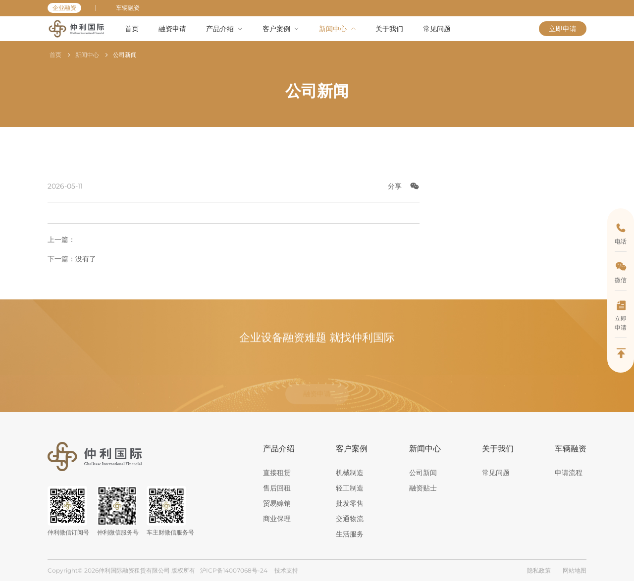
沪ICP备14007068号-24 (233, 570)
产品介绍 (279, 448)
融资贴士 (423, 488)
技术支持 (286, 570)
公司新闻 (125, 54)
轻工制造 (350, 488)
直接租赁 (277, 472)
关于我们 (498, 448)
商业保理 (277, 518)
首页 (55, 54)
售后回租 (277, 488)
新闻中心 (87, 54)
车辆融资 (128, 7)
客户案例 (352, 448)
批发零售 (350, 503)
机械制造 (350, 472)
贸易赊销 (277, 503)
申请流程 (568, 472)
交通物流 (350, 518)
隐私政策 (539, 570)
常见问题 (496, 472)
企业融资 (64, 7)
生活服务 (350, 534)
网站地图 (574, 570)
